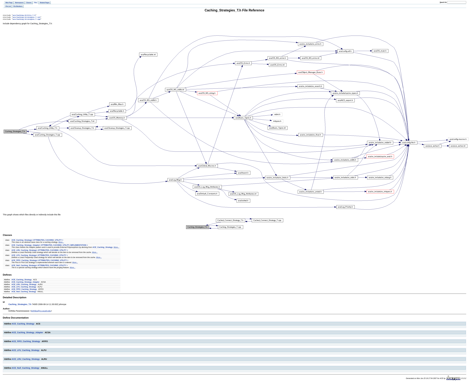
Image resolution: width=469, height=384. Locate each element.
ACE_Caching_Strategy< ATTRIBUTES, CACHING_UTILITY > (37, 241)
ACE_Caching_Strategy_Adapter (25, 283)
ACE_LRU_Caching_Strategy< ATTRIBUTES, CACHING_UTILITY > (40, 251)
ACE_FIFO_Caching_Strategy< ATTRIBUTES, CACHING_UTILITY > (40, 261)
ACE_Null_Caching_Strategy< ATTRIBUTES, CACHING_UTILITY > (40, 266)
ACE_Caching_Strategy (102, 248)
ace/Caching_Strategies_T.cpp (26, 20)
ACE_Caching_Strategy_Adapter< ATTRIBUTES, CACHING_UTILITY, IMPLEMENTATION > (50, 246)
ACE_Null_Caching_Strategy (24, 292)
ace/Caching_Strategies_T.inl (26, 18)
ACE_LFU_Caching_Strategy (24, 288)
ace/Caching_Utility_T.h (24, 15)
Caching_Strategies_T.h (19, 305)
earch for (443, 2)
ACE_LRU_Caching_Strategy (24, 285)
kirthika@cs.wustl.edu (41, 312)
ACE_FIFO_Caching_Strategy (24, 290)
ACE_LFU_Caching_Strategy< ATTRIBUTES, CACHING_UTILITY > (40, 256)
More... (61, 243)
